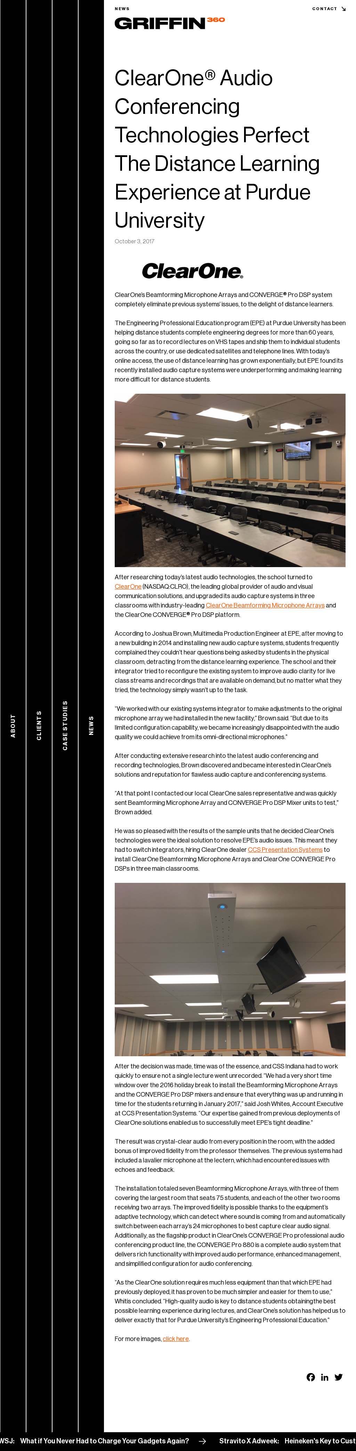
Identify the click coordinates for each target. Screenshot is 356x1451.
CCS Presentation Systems (285, 850)
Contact (325, 9)
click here (176, 1339)
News (122, 9)
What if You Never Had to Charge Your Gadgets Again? (118, 1441)
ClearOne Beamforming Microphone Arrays (265, 605)
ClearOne (128, 586)
